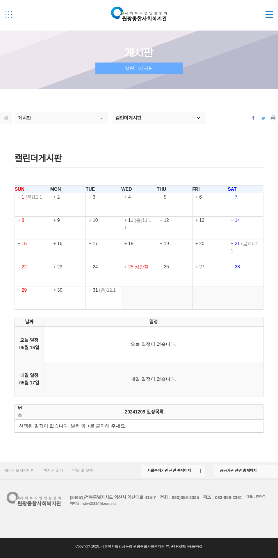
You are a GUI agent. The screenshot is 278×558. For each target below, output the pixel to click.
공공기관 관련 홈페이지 (238, 470)
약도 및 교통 (82, 470)
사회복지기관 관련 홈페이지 (169, 470)
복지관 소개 (53, 470)
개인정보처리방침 (19, 470)
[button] (8, 14)
